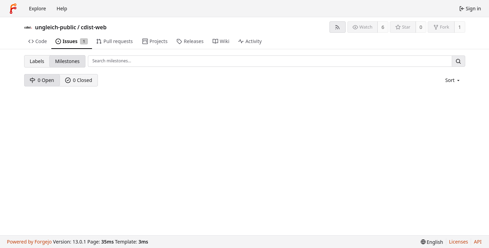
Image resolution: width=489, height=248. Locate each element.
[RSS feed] (337, 27)
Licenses (458, 241)
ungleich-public (56, 27)
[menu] (453, 80)
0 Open (42, 80)
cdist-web (93, 27)
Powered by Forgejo (29, 241)
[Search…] (458, 61)
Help (62, 8)
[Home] (13, 8)
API (477, 241)
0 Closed (78, 80)
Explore (37, 8)
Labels (37, 61)
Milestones (67, 61)
